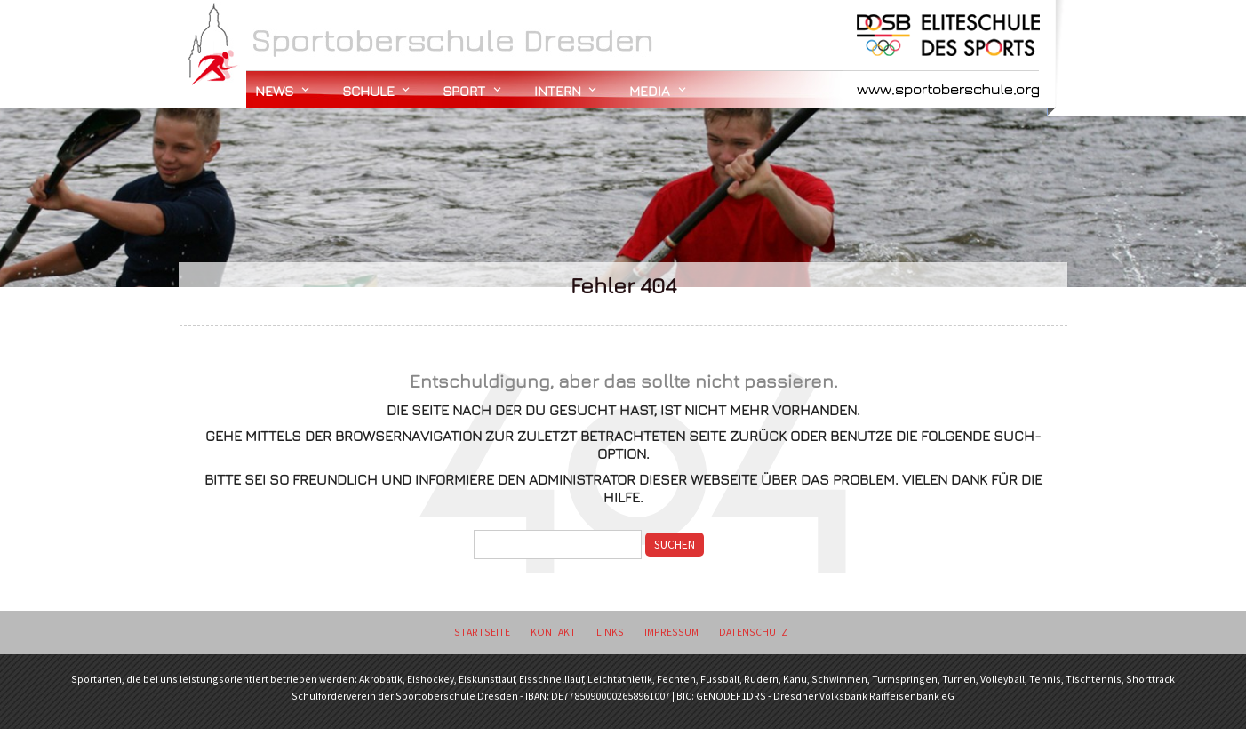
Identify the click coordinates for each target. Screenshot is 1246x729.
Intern (557, 91)
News (274, 91)
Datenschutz (753, 631)
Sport (464, 91)
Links (610, 631)
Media (649, 91)
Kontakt (553, 631)
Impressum (671, 631)
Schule (368, 91)
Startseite (482, 631)
